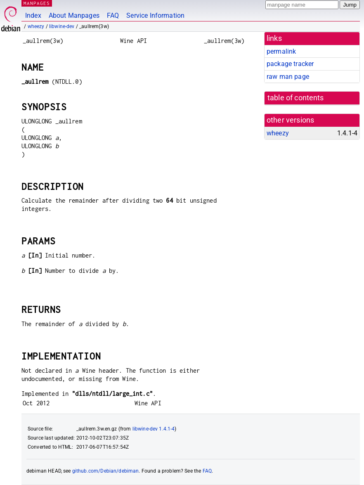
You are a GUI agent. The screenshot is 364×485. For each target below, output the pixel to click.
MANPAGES (37, 3)
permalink (281, 51)
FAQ (113, 15)
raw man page (288, 76)
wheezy (36, 26)
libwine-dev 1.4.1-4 (153, 429)
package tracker (290, 64)
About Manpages (74, 15)
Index (33, 15)
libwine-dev (62, 26)
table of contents (295, 98)
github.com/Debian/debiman (105, 471)
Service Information (155, 15)
